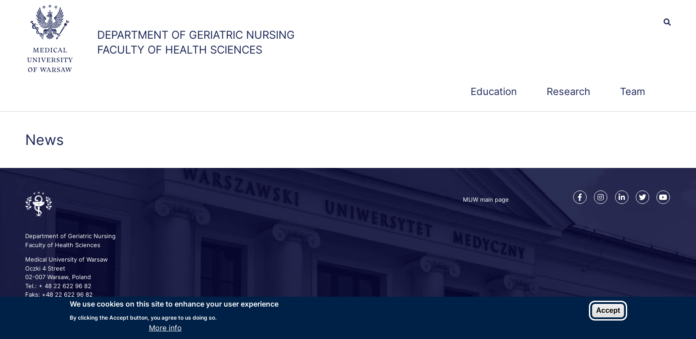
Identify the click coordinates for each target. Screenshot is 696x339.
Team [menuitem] (632, 91)
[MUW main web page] (50, 40)
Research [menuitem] (568, 91)
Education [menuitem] (494, 91)
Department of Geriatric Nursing (196, 34)
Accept (608, 311)
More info (165, 328)
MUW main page (486, 199)
